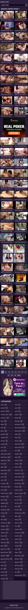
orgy (18, 457)
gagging (4, 503)
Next (19, 375)
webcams (19, 562)
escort (4, 480)
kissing (4, 572)
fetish (4, 500)
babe (4, 421)
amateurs (5, 418)
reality (18, 487)
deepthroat (5, 460)
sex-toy (18, 500)
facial (4, 490)
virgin (18, 549)
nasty (17, 437)
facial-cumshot (6, 493)
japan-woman (6, 552)
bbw (3, 428)
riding (18, 496)
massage (19, 421)
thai (17, 526)
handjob (5, 526)
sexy (17, 506)
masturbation (20, 431)
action (4, 405)
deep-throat (6, 457)
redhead (18, 490)
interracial (5, 542)
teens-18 (18, 523)
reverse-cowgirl (20, 493)
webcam (18, 559)
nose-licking (19, 447)
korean (4, 575)
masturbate (19, 424)
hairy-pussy (5, 523)
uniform (18, 536)
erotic (3, 477)
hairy (4, 519)
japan (4, 546)
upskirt (18, 539)
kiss (3, 569)
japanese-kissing (6, 559)
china (3, 451)
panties (18, 467)
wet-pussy (19, 565)
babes (4, 424)
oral (17, 451)
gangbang (5, 510)
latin (18, 408)
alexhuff (4, 408)
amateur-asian (6, 414)
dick (3, 464)
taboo (18, 516)
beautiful (4, 434)
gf (3, 516)
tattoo (18, 519)
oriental (18, 460)
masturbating (20, 428)
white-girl (19, 569)
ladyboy (4, 578)
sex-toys (18, 503)
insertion (4, 539)
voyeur (18, 552)
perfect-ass (19, 480)
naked (18, 434)
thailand (18, 529)
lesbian (18, 414)
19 (15, 375)
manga (18, 418)
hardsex (4, 533)
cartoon (4, 441)
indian (4, 536)
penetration (19, 473)
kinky (3, 565)
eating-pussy (5, 470)
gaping (4, 513)
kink (3, 562)
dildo (4, 467)
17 (8, 375)
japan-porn (5, 549)
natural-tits (19, 444)
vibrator (18, 542)
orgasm (18, 454)
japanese (5, 556)
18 (11, 375)
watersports (19, 556)
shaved (18, 510)
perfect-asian (19, 477)
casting (4, 444)
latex (17, 405)
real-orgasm (19, 483)
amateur (5, 411)
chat (3, 447)
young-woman (20, 575)
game (4, 506)
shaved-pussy (20, 513)
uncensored (19, 533)
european (5, 483)
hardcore (5, 529)
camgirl (4, 437)
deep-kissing (5, 454)
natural (18, 441)
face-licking (5, 487)
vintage (18, 546)
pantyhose (19, 470)
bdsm (4, 431)
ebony (4, 473)
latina (18, 411)
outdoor (18, 464)
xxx (17, 572)
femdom (5, 496)
